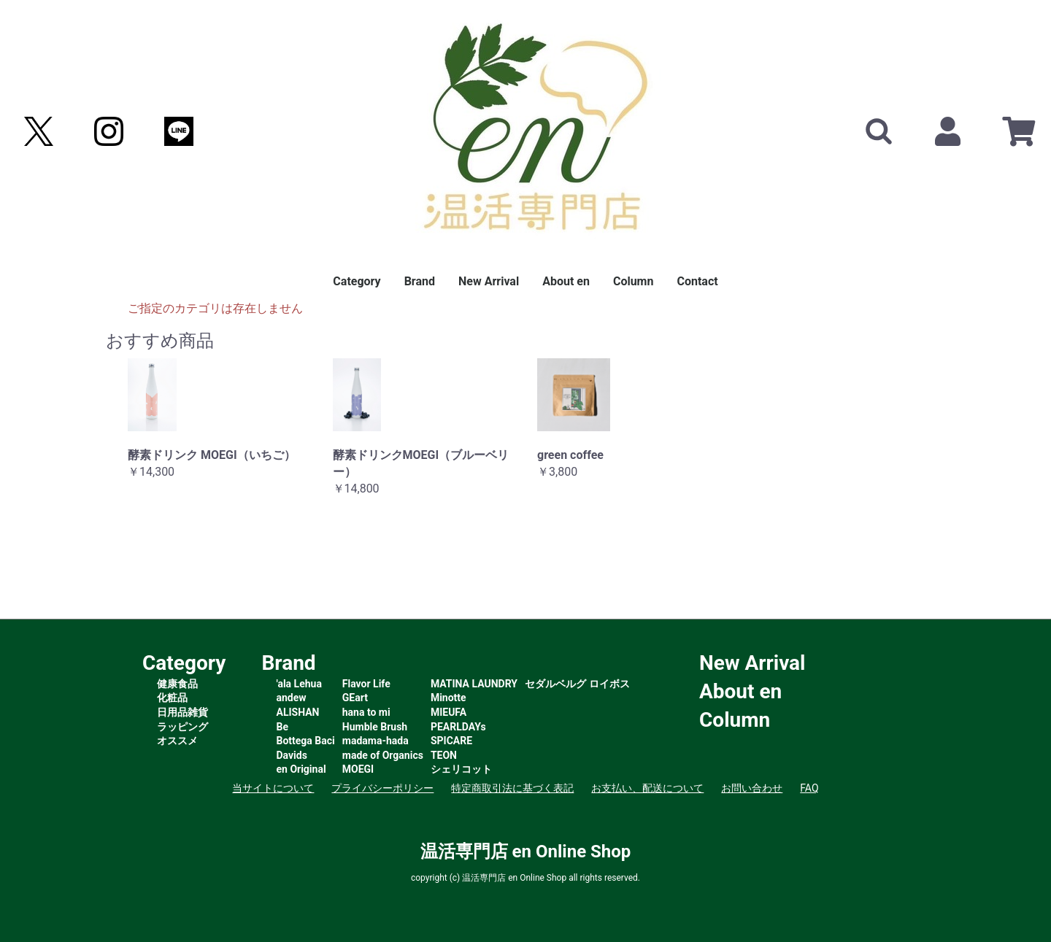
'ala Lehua (299, 684)
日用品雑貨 (182, 712)
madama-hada (375, 740)
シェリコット (461, 769)
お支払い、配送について (647, 788)
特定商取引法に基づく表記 (512, 788)
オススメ (177, 740)
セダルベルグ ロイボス (577, 684)
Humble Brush (374, 727)
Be (283, 727)
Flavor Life (366, 684)
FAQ (809, 788)
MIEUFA (448, 712)
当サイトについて (273, 788)
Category (356, 281)
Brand (419, 281)
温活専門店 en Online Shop (525, 851)
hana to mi (366, 712)
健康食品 (177, 684)
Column (633, 281)
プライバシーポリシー (382, 788)
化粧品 (172, 697)
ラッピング (182, 727)
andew (292, 697)
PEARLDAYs (458, 727)
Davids (292, 755)
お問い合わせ (751, 788)
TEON (444, 755)
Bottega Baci (306, 740)
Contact (697, 281)
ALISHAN (298, 712)
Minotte (448, 697)
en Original (301, 769)
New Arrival (488, 281)
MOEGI (358, 769)
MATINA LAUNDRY (474, 684)
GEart (355, 697)
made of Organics (382, 755)
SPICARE (451, 740)
